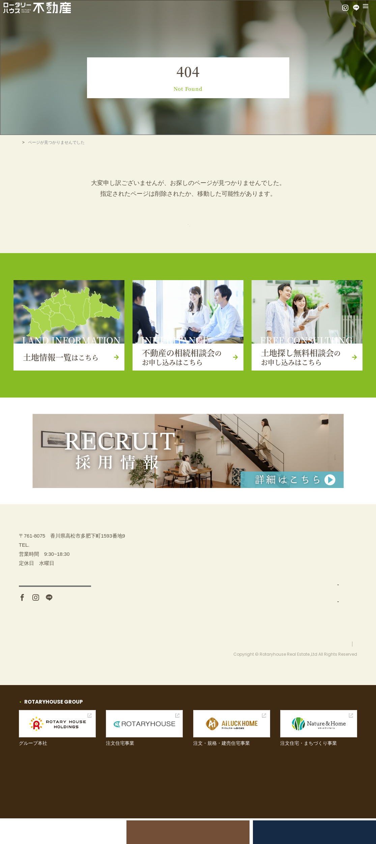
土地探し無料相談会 (304, 832)
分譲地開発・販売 (269, 611)
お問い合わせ (327, 594)
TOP (23, 142)
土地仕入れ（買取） (272, 594)
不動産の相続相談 (332, 544)
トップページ (188, 227)
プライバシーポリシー (337, 669)
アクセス (55, 620)
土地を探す (258, 561)
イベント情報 (327, 578)
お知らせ (322, 611)
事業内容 (256, 578)
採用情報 (322, 628)
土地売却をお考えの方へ (72, 832)
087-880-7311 (45, 575)
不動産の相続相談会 (188, 832)
